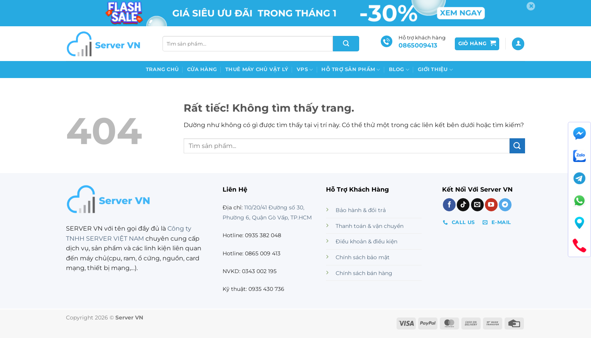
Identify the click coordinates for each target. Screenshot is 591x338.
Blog (399, 69)
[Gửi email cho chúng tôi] (477, 204)
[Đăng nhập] (518, 43)
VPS (305, 69)
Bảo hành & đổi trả (361, 210)
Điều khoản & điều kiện (366, 241)
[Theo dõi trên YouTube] (491, 204)
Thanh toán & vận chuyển (370, 226)
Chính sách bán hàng (364, 273)
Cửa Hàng (202, 69)
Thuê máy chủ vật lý (256, 69)
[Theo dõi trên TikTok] (463, 204)
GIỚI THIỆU (435, 69)
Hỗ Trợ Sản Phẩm (350, 69)
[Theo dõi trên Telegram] (505, 204)
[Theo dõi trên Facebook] (449, 204)
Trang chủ (162, 69)
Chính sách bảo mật (363, 257)
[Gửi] (346, 43)
